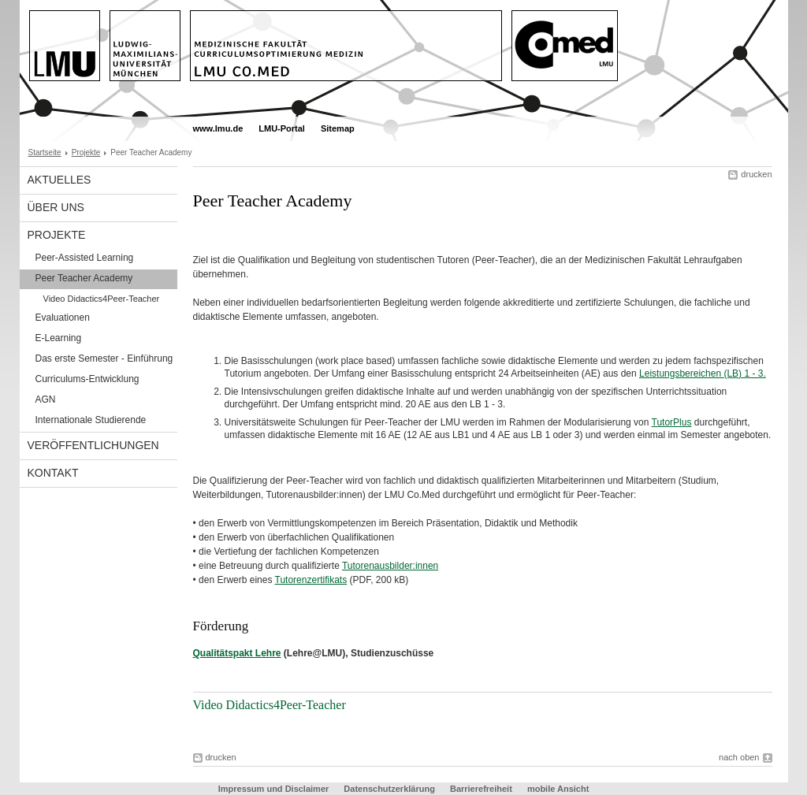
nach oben (739, 757)
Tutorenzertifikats (311, 579)
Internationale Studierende (91, 419)
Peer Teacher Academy (84, 278)
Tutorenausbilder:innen (390, 565)
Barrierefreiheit (482, 788)
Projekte (86, 152)
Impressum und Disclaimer (273, 788)
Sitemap (338, 128)
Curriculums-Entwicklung (87, 378)
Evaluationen (62, 317)
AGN (45, 399)
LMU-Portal (281, 128)
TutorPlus (672, 422)
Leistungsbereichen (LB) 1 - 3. (702, 373)
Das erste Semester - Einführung (104, 358)
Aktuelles (59, 179)
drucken (756, 174)
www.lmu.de (218, 128)
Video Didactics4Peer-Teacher (101, 298)
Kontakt (53, 472)
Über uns (56, 207)
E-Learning (58, 338)
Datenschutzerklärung (389, 788)
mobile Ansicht (558, 788)
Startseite (44, 152)
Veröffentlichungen (93, 445)
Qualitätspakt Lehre (237, 653)
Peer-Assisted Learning (84, 257)
